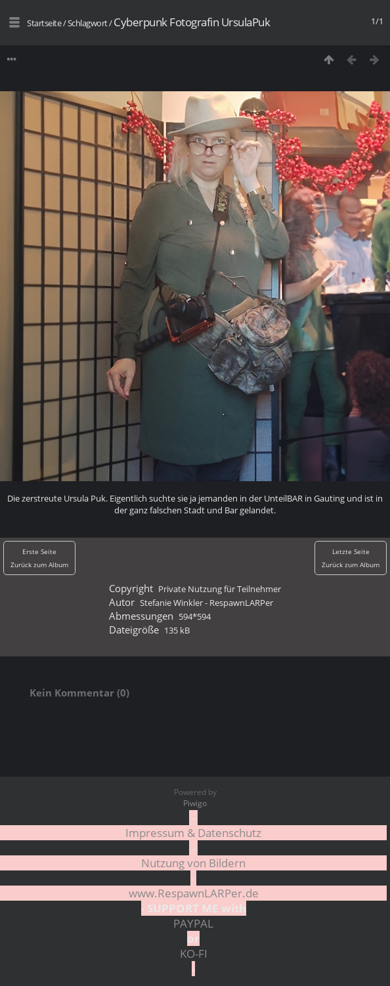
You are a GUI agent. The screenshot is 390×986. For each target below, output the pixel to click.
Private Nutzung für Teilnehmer (219, 589)
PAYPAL (193, 923)
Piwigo (195, 803)
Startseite (44, 23)
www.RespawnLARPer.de (194, 893)
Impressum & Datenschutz (193, 832)
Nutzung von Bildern (193, 862)
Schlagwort (88, 23)
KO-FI (193, 953)
